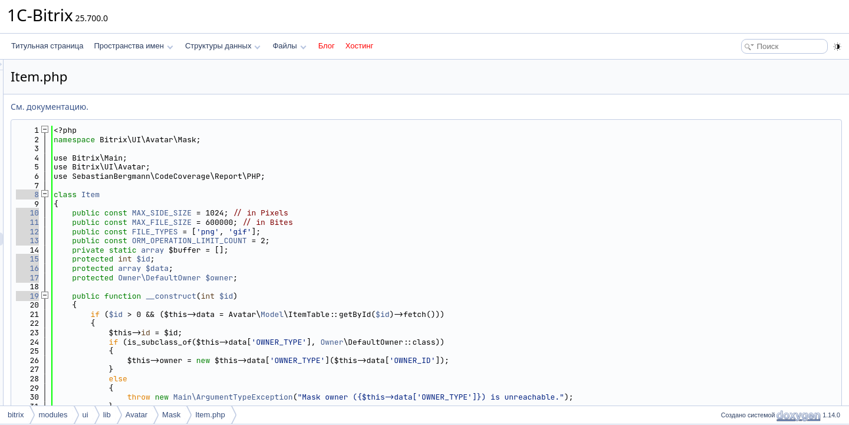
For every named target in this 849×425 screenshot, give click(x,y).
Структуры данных (223, 45)
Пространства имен (133, 45)
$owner (366, 278)
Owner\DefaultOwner (306, 278)
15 (174, 259)
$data (304, 268)
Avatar (136, 414)
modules (52, 414)
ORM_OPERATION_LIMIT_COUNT (336, 241)
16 (174, 268)
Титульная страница (47, 45)
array (299, 250)
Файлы (289, 45)
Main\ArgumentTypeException (380, 397)
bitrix (16, 414)
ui (85, 414)
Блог (326, 45)
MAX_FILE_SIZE (309, 222)
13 (174, 241)
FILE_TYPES (302, 232)
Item (238, 194)
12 (174, 232)
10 (174, 213)
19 (174, 296)
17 (174, 278)
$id (290, 259)
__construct (318, 296)
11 (174, 222)
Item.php (210, 414)
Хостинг (359, 45)
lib (107, 414)
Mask (171, 414)
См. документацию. (197, 106)
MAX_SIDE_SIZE (309, 213)
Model (419, 314)
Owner (479, 342)
